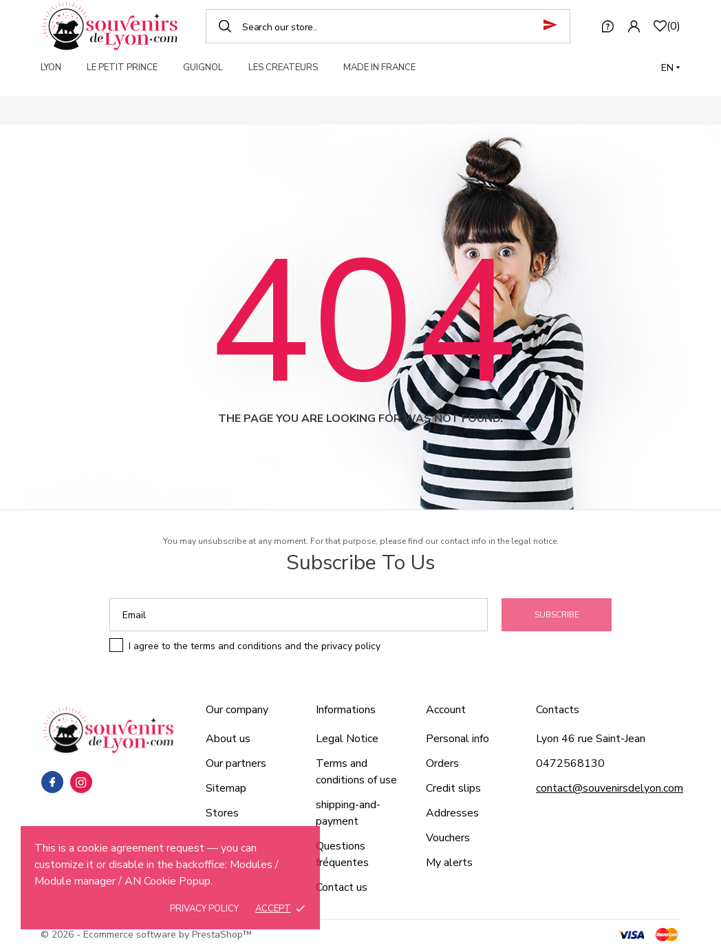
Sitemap (226, 788)
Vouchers (448, 837)
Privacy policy (204, 908)
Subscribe (557, 614)
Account (446, 709)
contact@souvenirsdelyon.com (609, 788)
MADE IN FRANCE (379, 67)
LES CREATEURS (283, 67)
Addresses (452, 813)
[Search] (388, 26)
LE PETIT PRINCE (122, 67)
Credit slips (453, 788)
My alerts (449, 862)
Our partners (236, 763)
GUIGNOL (203, 67)
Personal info (457, 738)
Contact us (341, 887)
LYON (51, 67)
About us (228, 738)
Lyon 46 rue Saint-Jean (590, 738)
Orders (442, 763)
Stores (222, 813)
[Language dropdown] (670, 67)
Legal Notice (347, 738)
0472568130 (570, 763)
